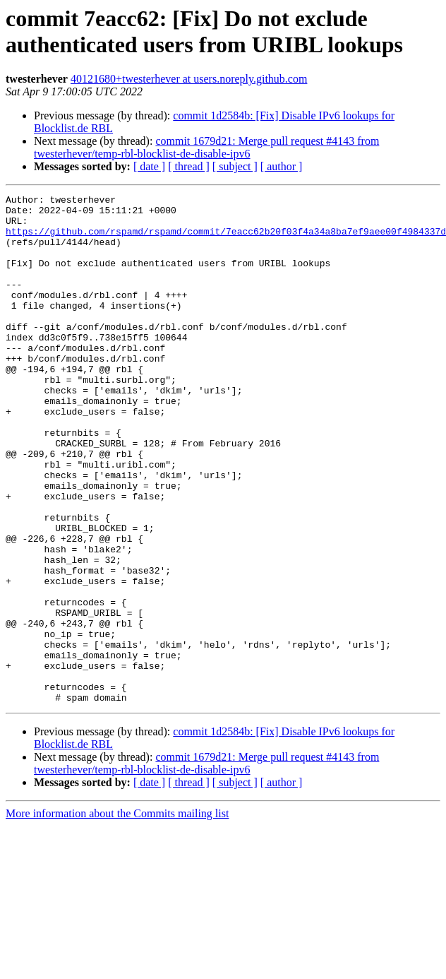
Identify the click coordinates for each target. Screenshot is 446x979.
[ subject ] (235, 166)
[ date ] (149, 166)
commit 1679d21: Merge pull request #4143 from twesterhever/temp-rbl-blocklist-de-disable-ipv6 (206, 147)
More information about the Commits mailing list (117, 915)
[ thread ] (189, 166)
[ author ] (281, 166)
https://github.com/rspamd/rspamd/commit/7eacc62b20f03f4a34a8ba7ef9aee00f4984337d (226, 239)
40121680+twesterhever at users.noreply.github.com (189, 79)
